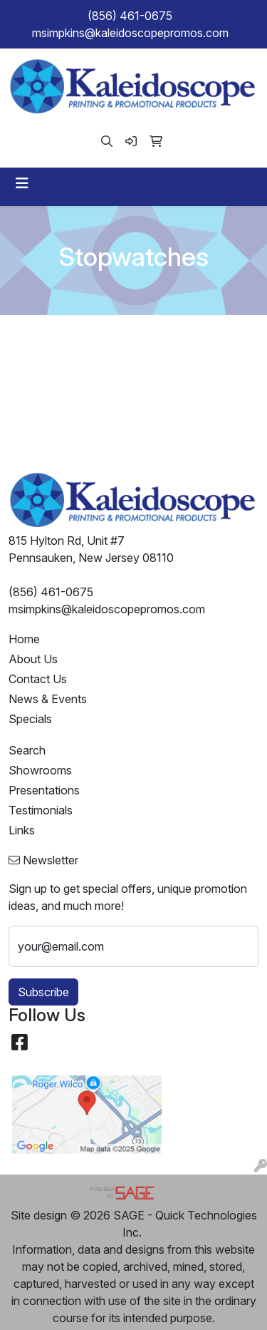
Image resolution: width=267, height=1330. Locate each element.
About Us (33, 659)
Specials (30, 719)
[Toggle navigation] (22, 183)
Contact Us (38, 679)
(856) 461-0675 (130, 16)
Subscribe (43, 992)
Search (27, 750)
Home (24, 639)
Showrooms (40, 770)
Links (22, 830)
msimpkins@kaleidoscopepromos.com (130, 33)
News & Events (48, 699)
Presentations (44, 790)
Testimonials (41, 810)
